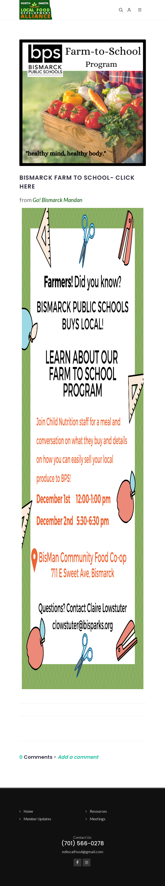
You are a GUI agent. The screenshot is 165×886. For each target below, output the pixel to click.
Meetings (97, 819)
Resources (98, 811)
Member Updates (37, 819)
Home (28, 811)
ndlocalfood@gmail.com (82, 851)
